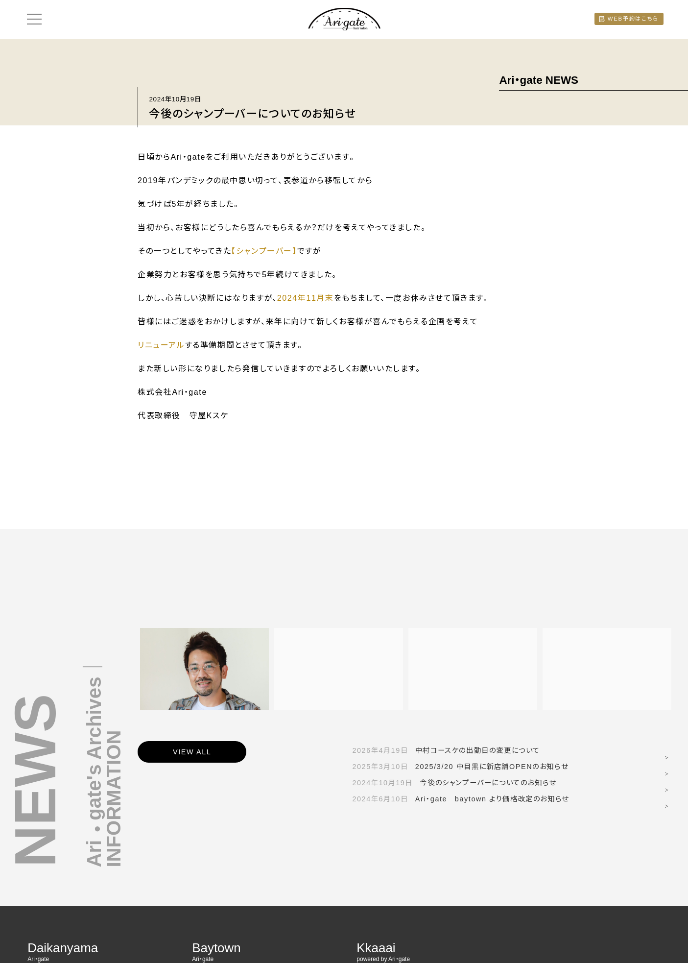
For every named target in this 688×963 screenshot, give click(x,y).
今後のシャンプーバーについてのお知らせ (454, 783)
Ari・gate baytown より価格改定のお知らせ (460, 799)
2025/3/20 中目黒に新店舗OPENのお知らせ (460, 766)
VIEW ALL (192, 752)
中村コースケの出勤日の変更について (446, 750)
